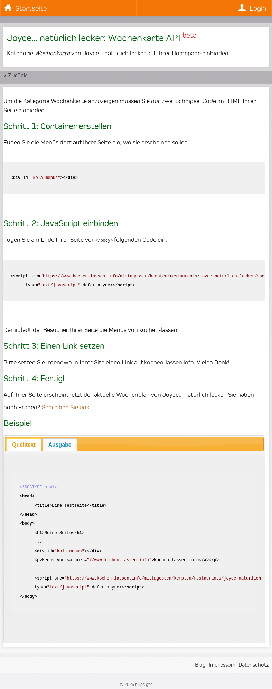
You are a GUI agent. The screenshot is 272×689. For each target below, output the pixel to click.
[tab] (23, 444)
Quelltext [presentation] (24, 444)
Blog (200, 664)
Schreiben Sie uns (65, 406)
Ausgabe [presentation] (60, 444)
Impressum (222, 664)
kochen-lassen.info (169, 361)
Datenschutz (253, 664)
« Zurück (15, 75)
